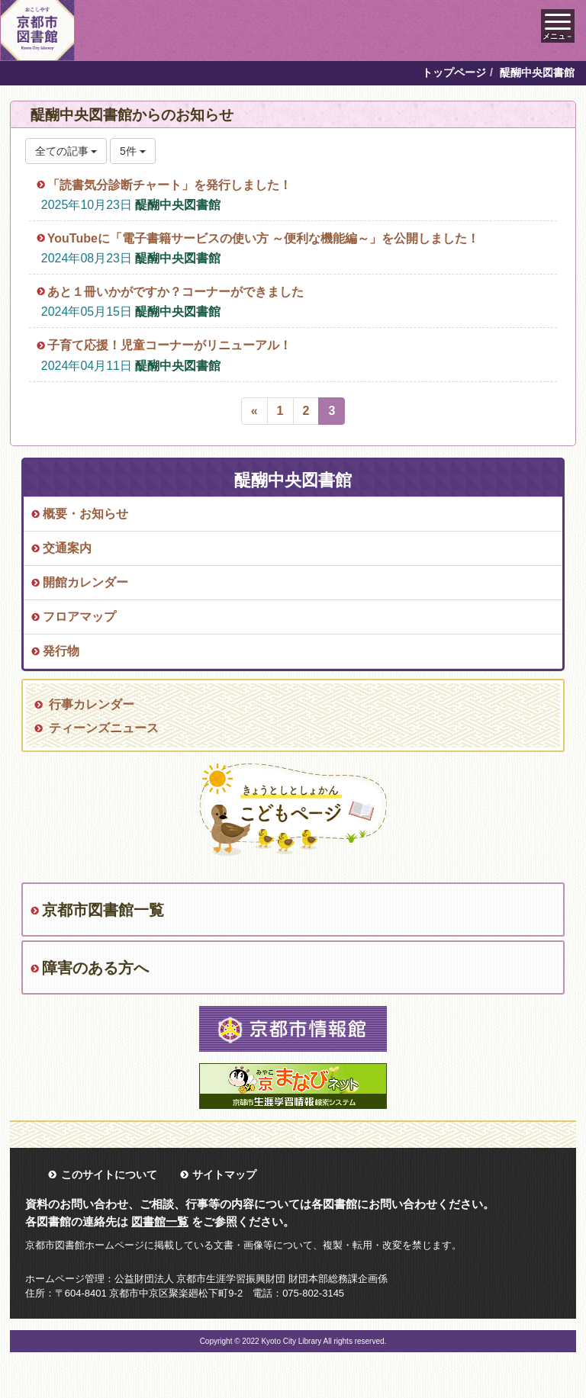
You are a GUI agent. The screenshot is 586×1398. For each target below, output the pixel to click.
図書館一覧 (159, 1221)
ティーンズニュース (104, 727)
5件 (133, 151)
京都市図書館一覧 (103, 909)
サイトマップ (224, 1174)
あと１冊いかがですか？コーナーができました (175, 291)
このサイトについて (109, 1174)
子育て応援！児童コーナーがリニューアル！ (169, 345)
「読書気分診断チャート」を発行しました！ (169, 184)
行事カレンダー (91, 704)
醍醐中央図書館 (178, 204)
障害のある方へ (95, 967)
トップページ (454, 72)
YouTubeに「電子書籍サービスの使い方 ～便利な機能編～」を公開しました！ (263, 238)
